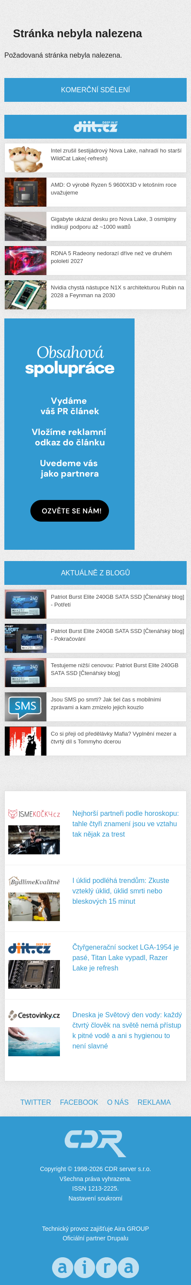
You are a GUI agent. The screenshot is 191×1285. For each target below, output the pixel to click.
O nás (118, 1102)
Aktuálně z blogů (95, 573)
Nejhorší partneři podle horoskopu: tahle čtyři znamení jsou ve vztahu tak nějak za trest (125, 824)
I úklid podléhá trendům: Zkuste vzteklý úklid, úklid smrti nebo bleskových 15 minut (120, 891)
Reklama (154, 1102)
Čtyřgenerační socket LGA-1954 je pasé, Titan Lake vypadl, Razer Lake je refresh (125, 958)
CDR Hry (95, 127)
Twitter (35, 1102)
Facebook (79, 1102)
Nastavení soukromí (96, 1198)
